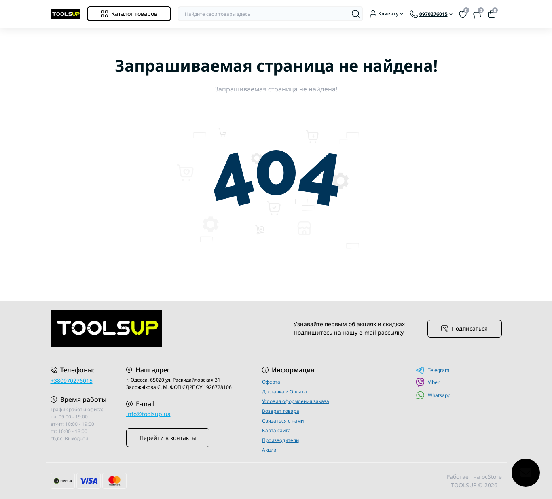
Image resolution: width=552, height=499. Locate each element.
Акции (269, 449)
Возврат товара (280, 411)
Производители (280, 440)
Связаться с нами (283, 420)
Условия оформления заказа (295, 401)
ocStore (492, 476)
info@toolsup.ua (148, 414)
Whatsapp (433, 395)
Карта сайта (276, 430)
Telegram (432, 370)
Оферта (271, 381)
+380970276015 (72, 380)
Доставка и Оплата (284, 391)
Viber (428, 382)
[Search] (356, 14)
